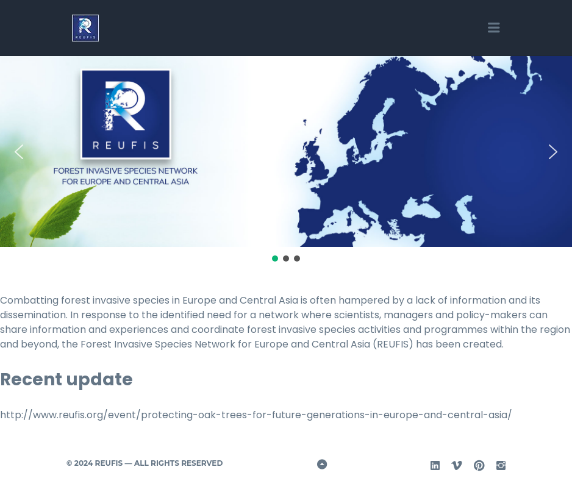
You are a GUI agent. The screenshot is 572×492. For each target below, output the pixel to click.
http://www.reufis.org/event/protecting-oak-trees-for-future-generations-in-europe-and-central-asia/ (256, 415)
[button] (19, 152)
